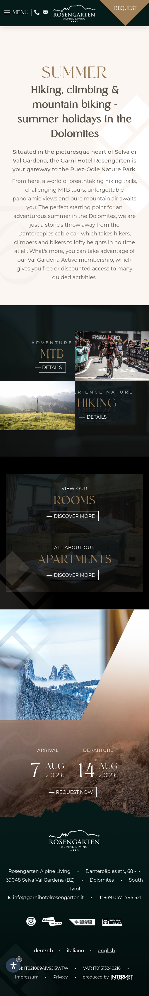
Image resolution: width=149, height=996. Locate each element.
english (106, 950)
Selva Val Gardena (43, 880)
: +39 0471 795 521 (120, 897)
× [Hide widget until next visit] (19, 959)
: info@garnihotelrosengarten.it (46, 897)
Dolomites (102, 880)
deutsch (43, 950)
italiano (75, 950)
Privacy (60, 977)
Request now (72, 792)
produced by (108, 977)
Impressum (26, 977)
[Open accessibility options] (13, 965)
